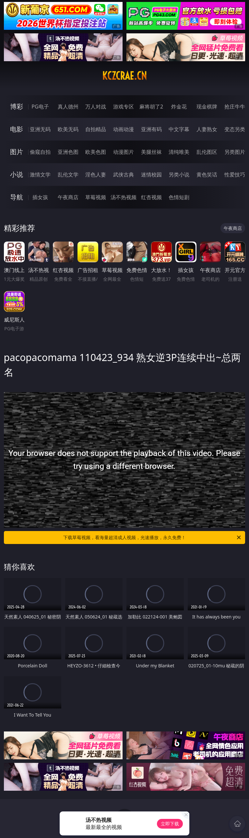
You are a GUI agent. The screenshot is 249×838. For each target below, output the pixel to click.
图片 (16, 151)
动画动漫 (123, 129)
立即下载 (170, 824)
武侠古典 (123, 174)
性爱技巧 (234, 174)
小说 (16, 174)
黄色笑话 (206, 174)
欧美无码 (68, 129)
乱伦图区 (206, 151)
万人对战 (95, 106)
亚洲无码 (40, 129)
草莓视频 (95, 197)
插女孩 (40, 197)
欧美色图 (95, 151)
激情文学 (40, 174)
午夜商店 (68, 197)
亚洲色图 (68, 151)
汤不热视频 (123, 197)
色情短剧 (179, 197)
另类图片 (234, 151)
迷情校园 (151, 174)
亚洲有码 (151, 129)
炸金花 (179, 106)
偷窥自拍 (40, 151)
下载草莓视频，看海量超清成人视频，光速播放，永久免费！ (152, 537)
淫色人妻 (95, 174)
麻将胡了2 (151, 106)
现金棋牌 (206, 106)
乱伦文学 (68, 174)
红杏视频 (151, 197)
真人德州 (68, 106)
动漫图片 (123, 151)
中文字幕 (179, 129)
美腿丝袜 (151, 151)
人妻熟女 (206, 129)
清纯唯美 (179, 151)
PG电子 (40, 106)
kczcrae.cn (124, 75)
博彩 (16, 106)
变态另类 (234, 129)
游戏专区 (123, 106)
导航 (16, 197)
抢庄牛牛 (234, 106)
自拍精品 (95, 129)
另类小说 (179, 174)
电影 (16, 129)
